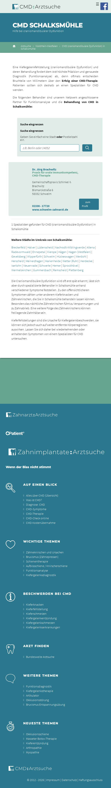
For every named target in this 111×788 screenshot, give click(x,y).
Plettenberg (76, 270)
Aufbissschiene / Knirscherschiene (46, 566)
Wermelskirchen (21, 270)
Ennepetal (38, 252)
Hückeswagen (65, 256)
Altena (91, 247)
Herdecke (86, 261)
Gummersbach (42, 270)
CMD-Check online (37, 518)
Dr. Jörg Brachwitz (44, 169)
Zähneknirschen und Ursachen (45, 552)
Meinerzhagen (34, 261)
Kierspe (51, 252)
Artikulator (32, 695)
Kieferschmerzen (36, 613)
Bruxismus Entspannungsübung (45, 704)
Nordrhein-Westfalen (47, 46)
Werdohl (81, 256)
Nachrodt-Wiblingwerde (70, 247)
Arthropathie (34, 748)
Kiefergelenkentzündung (41, 618)
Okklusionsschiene (37, 734)
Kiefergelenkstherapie (39, 691)
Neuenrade (30, 265)
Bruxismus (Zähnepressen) (42, 557)
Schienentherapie (37, 561)
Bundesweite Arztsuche (40, 657)
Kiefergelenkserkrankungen (43, 627)
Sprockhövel (70, 265)
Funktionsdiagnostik (39, 686)
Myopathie (32, 752)
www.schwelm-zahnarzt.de (50, 209)
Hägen (62, 252)
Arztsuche (26, 46)
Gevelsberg (18, 256)
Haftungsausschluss (90, 780)
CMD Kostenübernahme (41, 523)
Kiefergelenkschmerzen (40, 623)
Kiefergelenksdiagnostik (41, 575)
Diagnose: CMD (35, 504)
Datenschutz (69, 780)
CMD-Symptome (36, 509)
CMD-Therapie (35, 513)
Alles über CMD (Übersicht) (42, 495)
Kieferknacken (35, 604)
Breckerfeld (18, 247)
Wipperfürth (34, 256)
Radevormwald (20, 252)
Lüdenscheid (45, 247)
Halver (31, 247)
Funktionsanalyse (37, 570)
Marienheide (53, 261)
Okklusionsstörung (37, 700)
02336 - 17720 (40, 205)
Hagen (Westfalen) (79, 252)
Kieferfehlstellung (37, 609)
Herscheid (17, 261)
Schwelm (49, 256)
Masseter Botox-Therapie (41, 738)
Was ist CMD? (34, 500)
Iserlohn (16, 265)
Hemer (56, 265)
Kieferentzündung (37, 743)
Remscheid (60, 270)
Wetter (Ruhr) (70, 261)
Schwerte (45, 265)
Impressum (53, 780)
